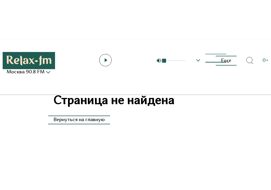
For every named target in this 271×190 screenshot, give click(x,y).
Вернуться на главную (79, 119)
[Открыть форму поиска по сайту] (249, 61)
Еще (226, 60)
